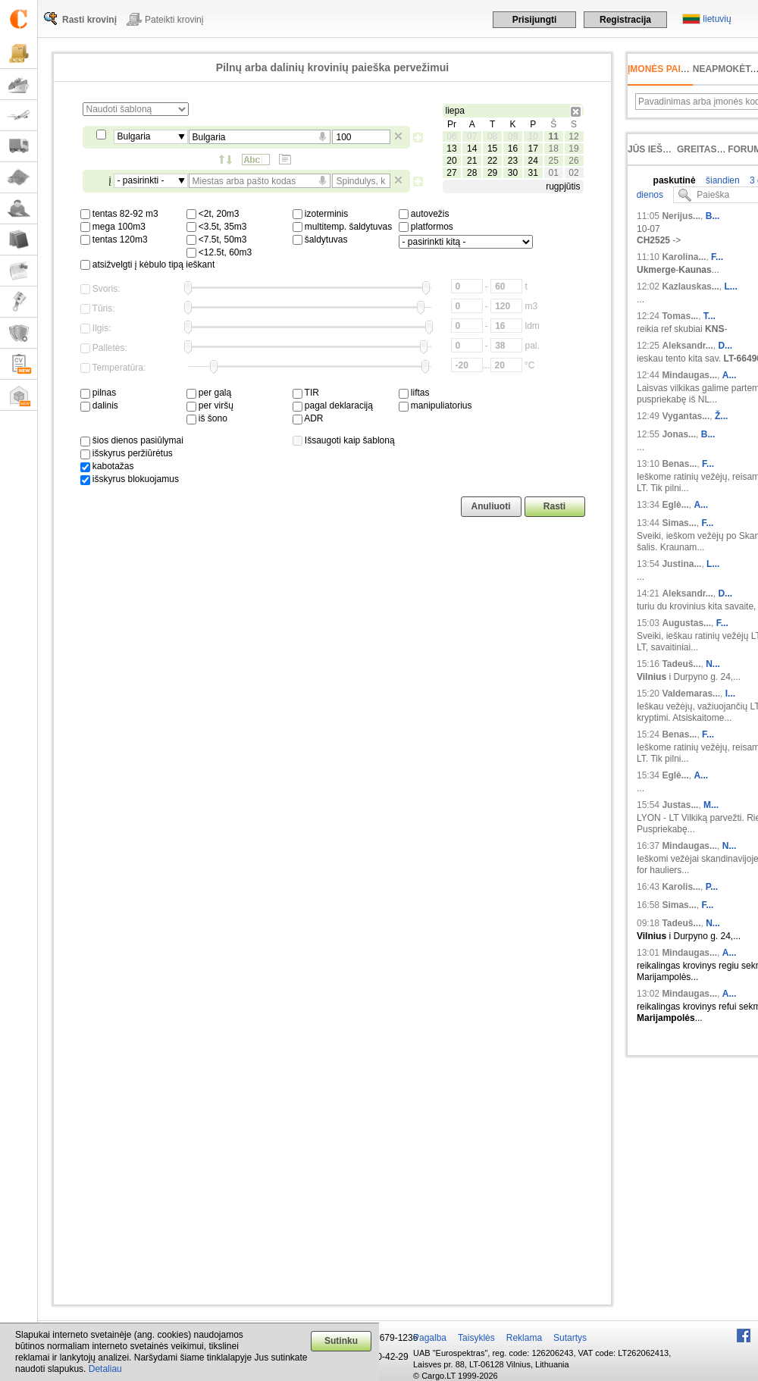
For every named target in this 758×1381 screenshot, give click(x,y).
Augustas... (686, 623)
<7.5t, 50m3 (216, 239)
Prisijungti (534, 19)
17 (533, 148)
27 (451, 173)
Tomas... (680, 316)
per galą (209, 392)
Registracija (625, 19)
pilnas (98, 392)
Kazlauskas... (690, 286)
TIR (306, 392)
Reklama (524, 1337)
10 (533, 136)
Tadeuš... (681, 664)
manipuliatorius (435, 405)
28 (472, 173)
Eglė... (675, 504)
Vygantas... (685, 416)
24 (533, 160)
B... (713, 216)
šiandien (721, 180)
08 (492, 136)
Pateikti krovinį (174, 19)
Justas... (680, 805)
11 (553, 136)
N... (713, 664)
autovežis (424, 213)
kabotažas (107, 466)
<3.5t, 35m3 (216, 226)
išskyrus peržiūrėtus (126, 453)
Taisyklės (476, 1337)
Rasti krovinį (89, 19)
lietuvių (717, 19)
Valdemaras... (691, 693)
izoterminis (321, 213)
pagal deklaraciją (333, 405)
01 (553, 173)
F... (717, 257)
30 (513, 173)
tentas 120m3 (114, 239)
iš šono (206, 418)
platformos (426, 226)
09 (513, 136)
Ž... (721, 416)
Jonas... (679, 434)
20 (451, 160)
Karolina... (684, 257)
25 (553, 160)
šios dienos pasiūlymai (131, 440)
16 (513, 148)
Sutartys (570, 1337)
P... (712, 887)
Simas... (679, 523)
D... (725, 345)
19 (573, 148)
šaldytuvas (320, 239)
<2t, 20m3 (213, 213)
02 (573, 173)
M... (711, 805)
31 (533, 173)
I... (730, 693)
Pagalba (429, 1337)
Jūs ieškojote (664, 149)
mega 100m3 (113, 226)
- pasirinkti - (140, 180)
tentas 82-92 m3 (119, 213)
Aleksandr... (687, 345)
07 (472, 136)
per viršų (209, 405)
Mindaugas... (689, 375)
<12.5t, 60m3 (219, 252)
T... (709, 316)
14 (472, 148)
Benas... (679, 464)
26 (573, 160)
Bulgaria (134, 136)
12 (573, 136)
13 (451, 148)
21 (472, 160)
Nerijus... (681, 216)
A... (729, 375)
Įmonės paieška (667, 69)
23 (513, 160)
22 (492, 160)
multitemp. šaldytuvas (343, 226)
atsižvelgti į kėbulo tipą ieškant (147, 264)
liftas (414, 392)
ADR (308, 418)
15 (492, 148)
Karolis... (681, 887)
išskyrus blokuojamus (129, 479)
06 (451, 136)
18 (553, 148)
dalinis (99, 405)
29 (492, 173)
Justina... (681, 564)
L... (730, 286)
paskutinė (674, 180)
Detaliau (105, 1369)
